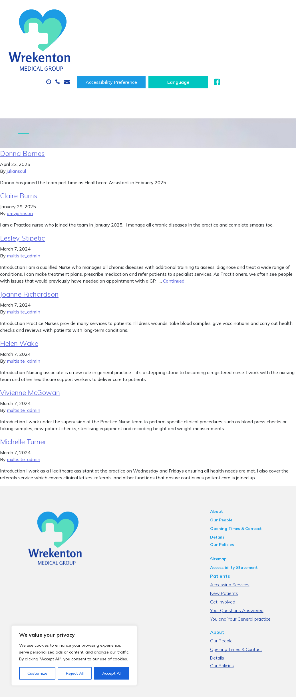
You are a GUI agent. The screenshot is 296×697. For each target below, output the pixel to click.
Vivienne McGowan (30, 360)
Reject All (75, 673)
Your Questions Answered (243, 570)
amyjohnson (20, 181)
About (91, 38)
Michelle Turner (23, 409)
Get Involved (229, 562)
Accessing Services (236, 545)
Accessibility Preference (183, 14)
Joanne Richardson (29, 261)
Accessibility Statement (240, 527)
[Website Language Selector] (250, 14)
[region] (74, 655)
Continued (173, 248)
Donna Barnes (22, 121)
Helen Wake (19, 311)
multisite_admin (23, 223)
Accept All (111, 673)
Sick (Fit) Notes (238, 38)
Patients (227, 536)
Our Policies (228, 504)
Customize (37, 673)
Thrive (279, 688)
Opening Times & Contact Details (250, 496)
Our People (228, 487)
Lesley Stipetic (22, 205)
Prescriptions (189, 38)
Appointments (138, 38)
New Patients (125, 58)
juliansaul (16, 139)
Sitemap (225, 519)
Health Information (182, 58)
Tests (87, 58)
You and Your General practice (247, 579)
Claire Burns (18, 163)
